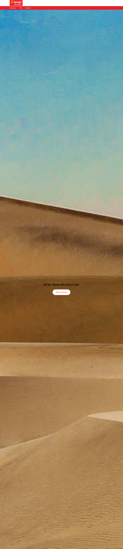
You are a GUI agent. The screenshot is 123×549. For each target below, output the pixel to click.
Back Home (61, 292)
